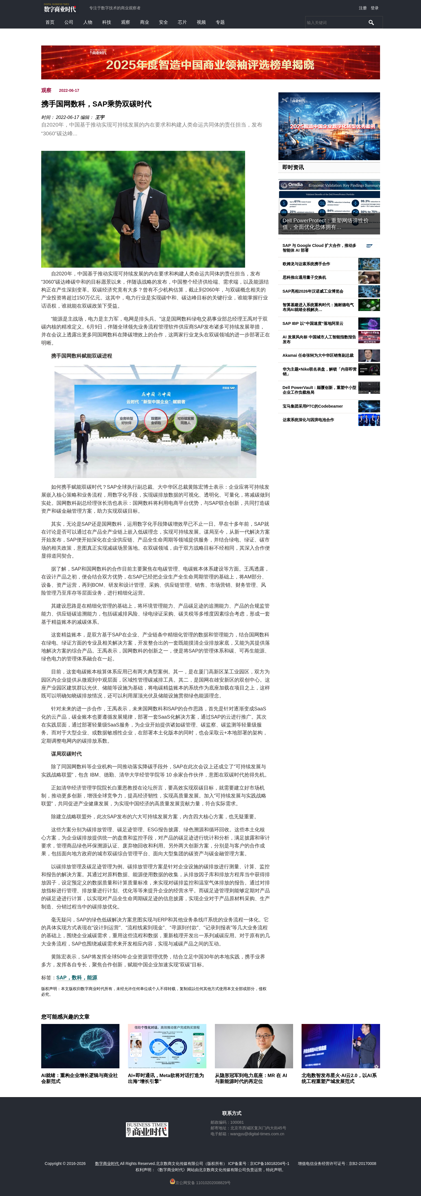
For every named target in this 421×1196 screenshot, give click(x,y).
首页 (49, 22)
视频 (201, 22)
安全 (163, 22)
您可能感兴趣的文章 (65, 1017)
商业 (144, 22)
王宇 (99, 117)
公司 (68, 22)
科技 (106, 22)
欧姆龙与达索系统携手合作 (306, 264)
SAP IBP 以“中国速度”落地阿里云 (313, 323)
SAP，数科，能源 (76, 977)
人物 (87, 22)
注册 (363, 8)
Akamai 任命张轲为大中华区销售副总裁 (318, 355)
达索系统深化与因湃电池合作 (308, 419)
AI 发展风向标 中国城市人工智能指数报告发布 (319, 339)
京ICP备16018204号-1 (269, 1163)
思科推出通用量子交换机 (304, 277)
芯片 (182, 22)
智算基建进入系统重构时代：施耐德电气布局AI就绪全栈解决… (318, 307)
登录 (375, 8)
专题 (220, 22)
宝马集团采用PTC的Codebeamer (313, 406)
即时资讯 (293, 167)
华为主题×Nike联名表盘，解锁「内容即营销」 (320, 371)
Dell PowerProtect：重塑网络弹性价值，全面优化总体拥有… (326, 224)
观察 (125, 22)
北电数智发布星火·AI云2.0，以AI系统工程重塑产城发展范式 (339, 1078)
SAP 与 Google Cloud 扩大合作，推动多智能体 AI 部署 (320, 248)
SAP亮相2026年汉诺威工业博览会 (313, 291)
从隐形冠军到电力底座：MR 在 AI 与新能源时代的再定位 (251, 1078)
